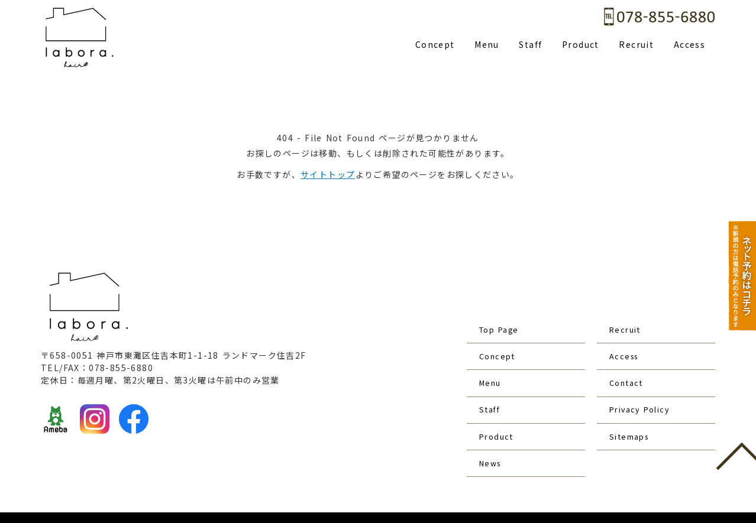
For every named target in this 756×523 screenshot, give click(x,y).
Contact (628, 363)
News (491, 420)
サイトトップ (328, 174)
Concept (435, 44)
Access (689, 44)
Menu (486, 44)
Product (580, 44)
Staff (530, 44)
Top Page (501, 326)
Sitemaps (631, 401)
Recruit (636, 44)
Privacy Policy (642, 382)
